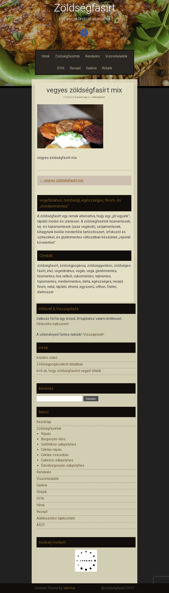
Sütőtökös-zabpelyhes (58, 444)
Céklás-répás (51, 450)
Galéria (91, 68)
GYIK (60, 68)
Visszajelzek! (93, 334)
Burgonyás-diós (53, 439)
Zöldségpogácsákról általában (60, 364)
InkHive (69, 588)
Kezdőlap (44, 422)
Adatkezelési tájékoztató (56, 518)
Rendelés (92, 56)
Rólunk (107, 68)
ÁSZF (41, 525)
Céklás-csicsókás (55, 455)
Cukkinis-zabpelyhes (57, 460)
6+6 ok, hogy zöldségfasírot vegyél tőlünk (69, 371)
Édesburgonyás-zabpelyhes (62, 465)
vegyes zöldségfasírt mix (61, 180)
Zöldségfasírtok (67, 56)
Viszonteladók (116, 56)
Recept (75, 68)
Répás (46, 434)
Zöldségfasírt (84, 8)
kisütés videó (47, 357)
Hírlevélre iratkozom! (53, 324)
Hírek (46, 56)
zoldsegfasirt (98, 97)
